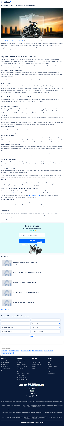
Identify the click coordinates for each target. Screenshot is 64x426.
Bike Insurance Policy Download (38, 331)
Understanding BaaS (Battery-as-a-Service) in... (25, 262)
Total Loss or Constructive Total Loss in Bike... (24, 282)
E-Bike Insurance (35, 327)
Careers (49, 364)
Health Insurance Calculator (23, 373)
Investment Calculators (23, 360)
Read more (22, 49)
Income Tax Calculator (21, 364)
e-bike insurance (50, 217)
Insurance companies (36, 364)
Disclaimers (4, 342)
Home (3, 40)
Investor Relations (51, 373)
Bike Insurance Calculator (22, 379)
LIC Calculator (20, 370)
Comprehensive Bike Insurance (8, 323)
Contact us (50, 370)
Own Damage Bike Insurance (37, 323)
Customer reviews (36, 362)
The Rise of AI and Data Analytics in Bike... (23, 302)
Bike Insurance (15, 40)
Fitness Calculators (22, 362)
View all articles (5, 309)
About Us (49, 360)
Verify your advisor (52, 371)
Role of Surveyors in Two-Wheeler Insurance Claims (26, 292)
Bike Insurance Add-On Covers (7, 327)
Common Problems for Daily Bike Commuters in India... (27, 272)
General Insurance (7, 360)
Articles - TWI (21, 40)
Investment (5, 366)
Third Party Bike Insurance (37, 319)
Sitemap (49, 362)
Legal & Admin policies (52, 366)
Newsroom (34, 366)
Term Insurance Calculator (22, 366)
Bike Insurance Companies (7, 331)
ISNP (49, 368)
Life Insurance (6, 362)
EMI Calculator (20, 368)
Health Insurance (6, 368)
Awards (33, 368)
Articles (33, 360)
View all (31, 336)
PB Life (33, 370)
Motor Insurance (8, 40)
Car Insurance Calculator (22, 377)
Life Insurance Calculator (22, 371)
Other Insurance (6, 370)
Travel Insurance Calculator (22, 375)
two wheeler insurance (34, 195)
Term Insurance (6, 364)
